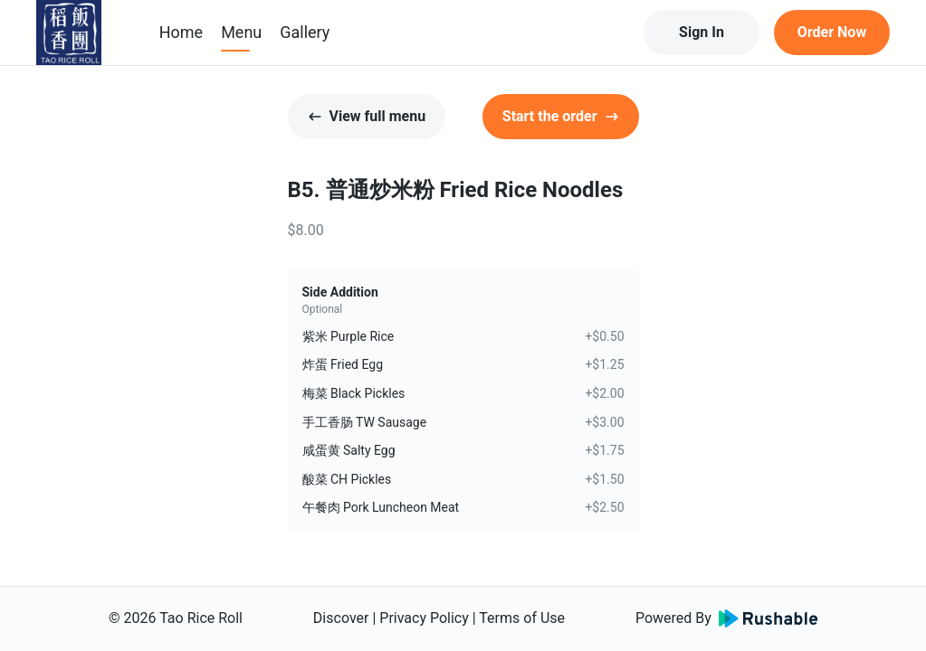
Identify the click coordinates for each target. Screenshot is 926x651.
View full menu (367, 116)
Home (181, 32)
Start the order (560, 116)
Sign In (701, 32)
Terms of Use (522, 618)
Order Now (831, 32)
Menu (241, 32)
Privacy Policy (424, 618)
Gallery (304, 32)
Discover (341, 618)
